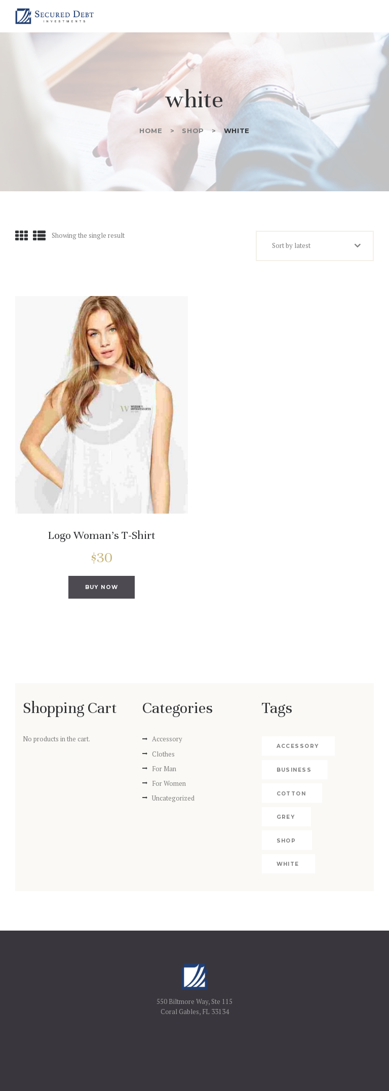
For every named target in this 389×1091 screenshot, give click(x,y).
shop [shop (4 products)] (336, 820)
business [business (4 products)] (293, 773)
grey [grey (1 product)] (285, 820)
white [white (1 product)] (287, 844)
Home (151, 131)
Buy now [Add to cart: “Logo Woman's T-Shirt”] (102, 588)
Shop (193, 131)
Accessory (167, 742)
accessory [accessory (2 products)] (297, 749)
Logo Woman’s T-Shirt (101, 535)
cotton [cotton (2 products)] (291, 796)
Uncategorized (173, 801)
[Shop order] (315, 246)
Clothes (163, 757)
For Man (164, 771)
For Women (169, 786)
